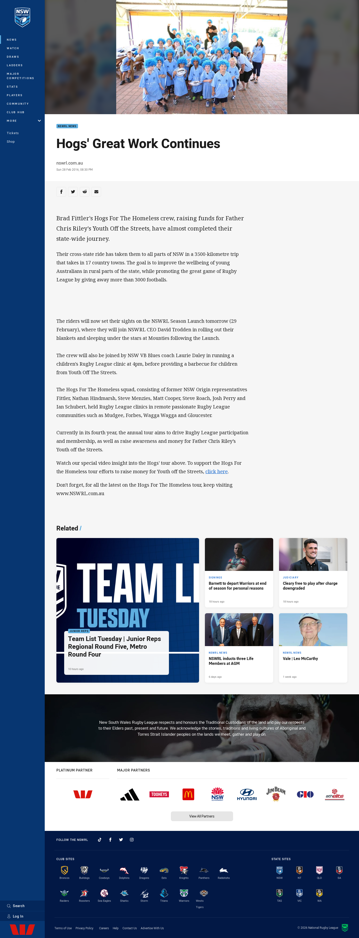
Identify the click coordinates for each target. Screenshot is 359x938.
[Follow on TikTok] (100, 839)
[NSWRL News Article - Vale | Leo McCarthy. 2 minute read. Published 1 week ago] (313, 648)
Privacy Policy (84, 928)
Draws (13, 56)
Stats (12, 86)
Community (18, 103)
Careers (104, 928)
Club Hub (16, 112)
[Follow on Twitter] (121, 839)
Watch (13, 48)
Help (116, 928)
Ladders (15, 65)
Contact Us (130, 928)
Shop (11, 141)
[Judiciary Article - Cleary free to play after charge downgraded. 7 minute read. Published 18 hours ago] (313, 572)
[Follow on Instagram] (132, 839)
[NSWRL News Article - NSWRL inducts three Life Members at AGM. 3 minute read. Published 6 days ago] (239, 648)
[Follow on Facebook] (110, 839)
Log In (15, 916)
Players (15, 95)
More (24, 120)
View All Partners (201, 816)
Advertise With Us (152, 928)
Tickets (13, 133)
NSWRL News (67, 126)
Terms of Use (63, 928)
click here (216, 471)
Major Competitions (21, 76)
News (12, 39)
